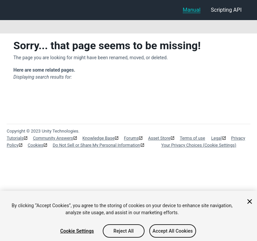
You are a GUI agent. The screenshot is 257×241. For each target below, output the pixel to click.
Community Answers (53, 138)
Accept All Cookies (173, 233)
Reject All (123, 233)
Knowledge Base (98, 138)
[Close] (250, 203)
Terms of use (192, 138)
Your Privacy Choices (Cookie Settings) (198, 145)
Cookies (36, 145)
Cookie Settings (77, 233)
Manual (191, 10)
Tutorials (15, 138)
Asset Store (159, 138)
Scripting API (226, 10)
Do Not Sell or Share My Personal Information (96, 145)
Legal (216, 138)
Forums (131, 138)
